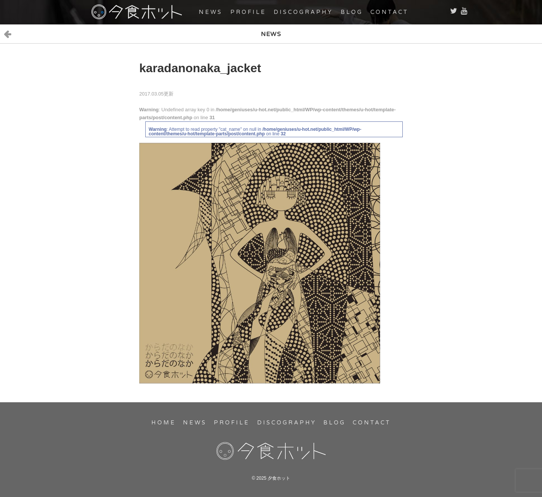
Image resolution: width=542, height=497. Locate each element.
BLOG (352, 12)
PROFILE (248, 12)
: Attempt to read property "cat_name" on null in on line (255, 131)
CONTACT (389, 12)
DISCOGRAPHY (303, 12)
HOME (163, 422)
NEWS (210, 12)
